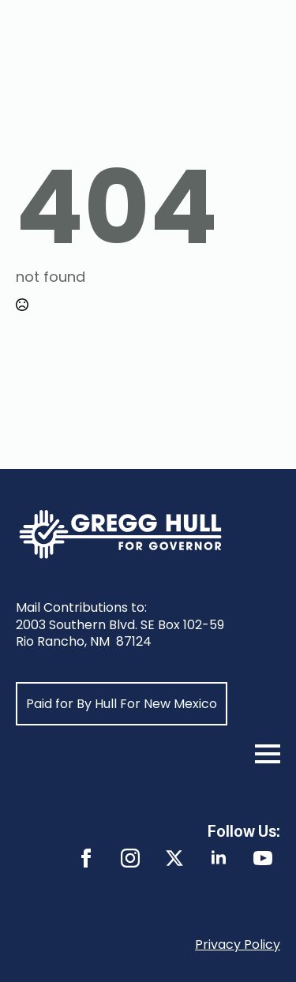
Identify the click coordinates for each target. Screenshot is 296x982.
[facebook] (86, 858)
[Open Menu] (267, 753)
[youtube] (262, 858)
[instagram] (130, 858)
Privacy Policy (237, 944)
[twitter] (174, 858)
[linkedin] (218, 858)
